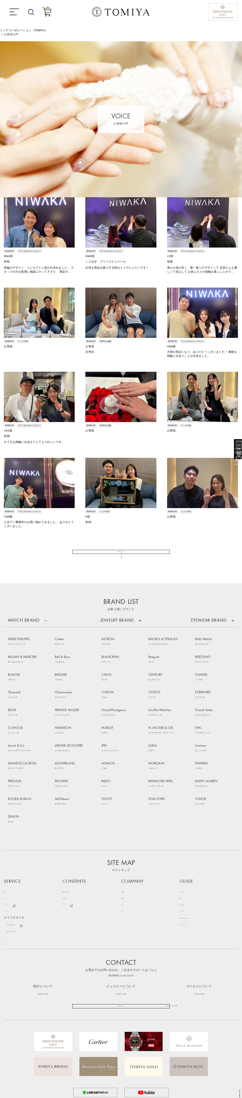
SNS (124, 865)
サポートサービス (192, 865)
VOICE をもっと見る (121, 560)
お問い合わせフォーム (121, 964)
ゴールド (10, 891)
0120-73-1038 (199, 947)
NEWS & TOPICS (74, 845)
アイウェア (11, 865)
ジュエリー (11, 851)
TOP (238, 1094)
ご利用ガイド (188, 845)
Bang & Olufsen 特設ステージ (26, 884)
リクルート (128, 858)
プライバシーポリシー (195, 878)
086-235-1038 (43, 947)
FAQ (183, 851)
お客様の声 (69, 851)
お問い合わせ (188, 858)
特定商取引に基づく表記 (196, 871)
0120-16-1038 (121, 947)
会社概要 (127, 845)
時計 (7, 845)
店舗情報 (127, 851)
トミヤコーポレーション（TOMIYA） (24, 30)
